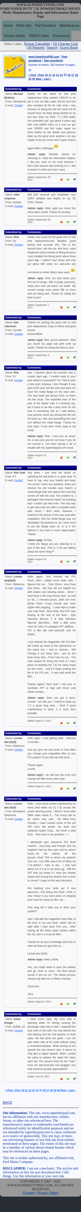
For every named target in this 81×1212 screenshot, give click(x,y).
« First (32, 75)
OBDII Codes (39, 36)
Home (8, 25)
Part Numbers (45, 25)
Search (52, 48)
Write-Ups (24, 25)
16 (69, 75)
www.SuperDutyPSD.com (43, 56)
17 (72, 75)
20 (33, 78)
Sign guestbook (53, 60)
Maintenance (69, 25)
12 (53, 75)
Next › (39, 78)
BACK (7, 1102)
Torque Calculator (37, 44)
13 (57, 75)
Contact (18, 105)
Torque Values (14, 36)
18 (76, 75)
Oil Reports (35, 48)
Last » (47, 78)
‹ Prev (40, 75)
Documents (61, 36)
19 (29, 78)
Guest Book (69, 48)
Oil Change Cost (65, 44)
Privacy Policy (47, 1193)
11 (50, 75)
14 (61, 75)
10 (46, 75)
